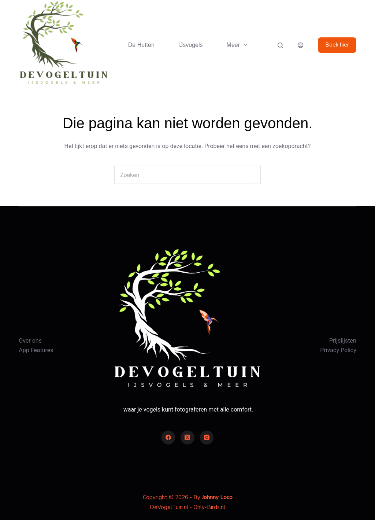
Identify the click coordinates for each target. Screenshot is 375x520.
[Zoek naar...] (178, 175)
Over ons (30, 340)
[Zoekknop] (251, 175)
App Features (36, 350)
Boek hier (337, 44)
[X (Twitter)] (187, 438)
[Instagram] (207, 438)
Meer (238, 45)
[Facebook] (168, 438)
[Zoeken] (280, 45)
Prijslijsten (342, 340)
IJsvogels (190, 45)
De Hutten (141, 45)
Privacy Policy (338, 350)
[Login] (300, 45)
